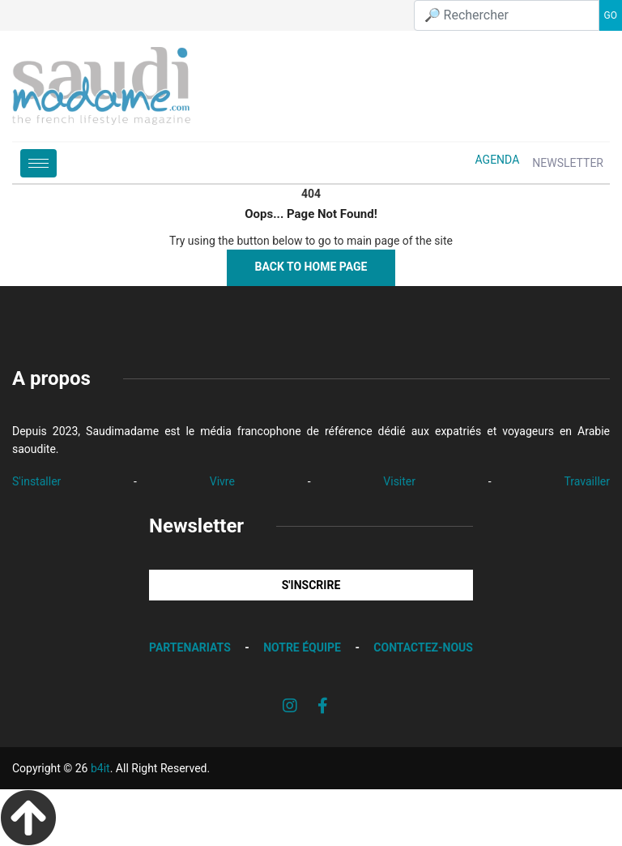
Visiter (399, 481)
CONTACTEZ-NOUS (423, 647)
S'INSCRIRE (311, 585)
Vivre (222, 481)
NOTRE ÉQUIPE (302, 647)
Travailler (587, 481)
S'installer (36, 481)
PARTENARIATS (190, 647)
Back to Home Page (311, 266)
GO (610, 15)
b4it (100, 768)
